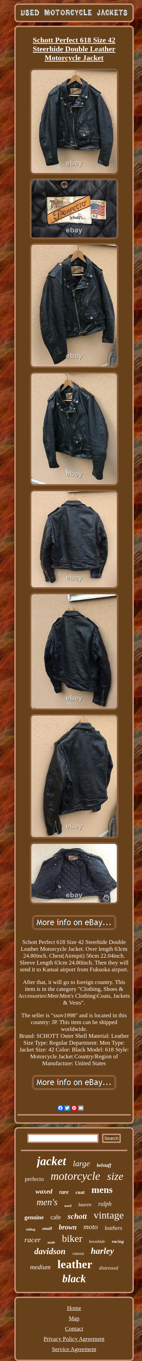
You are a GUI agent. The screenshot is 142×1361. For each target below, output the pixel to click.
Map (74, 1318)
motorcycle (75, 1176)
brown (67, 1227)
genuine (34, 1217)
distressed (108, 1268)
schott (77, 1216)
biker (72, 1238)
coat (80, 1192)
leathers (114, 1228)
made (51, 1242)
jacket (51, 1161)
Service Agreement (74, 1349)
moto (91, 1227)
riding (31, 1229)
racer (33, 1239)
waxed (44, 1191)
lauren (84, 1204)
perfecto (34, 1179)
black (74, 1279)
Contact (74, 1328)
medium (40, 1267)
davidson (50, 1251)
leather (74, 1264)
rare (64, 1192)
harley (102, 1251)
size (115, 1176)
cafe (56, 1217)
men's (47, 1202)
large (81, 1163)
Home (74, 1308)
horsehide (97, 1241)
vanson (78, 1253)
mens (102, 1189)
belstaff (104, 1165)
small (47, 1228)
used (67, 1206)
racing (118, 1241)
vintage (109, 1215)
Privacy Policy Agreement (74, 1339)
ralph (105, 1203)
